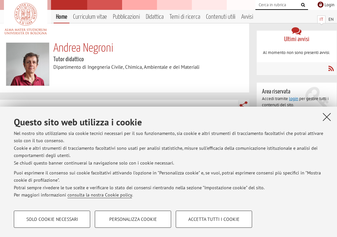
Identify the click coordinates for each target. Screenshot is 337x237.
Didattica (155, 17)
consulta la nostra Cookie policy (99, 195)
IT (321, 19)
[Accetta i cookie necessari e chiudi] (327, 117)
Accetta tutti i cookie (214, 219)
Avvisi (247, 17)
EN (331, 19)
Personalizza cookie (133, 219)
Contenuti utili (220, 17)
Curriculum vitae (90, 17)
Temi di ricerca (184, 17)
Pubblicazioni (126, 17)
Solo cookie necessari (52, 219)
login (293, 98)
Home (61, 17)
